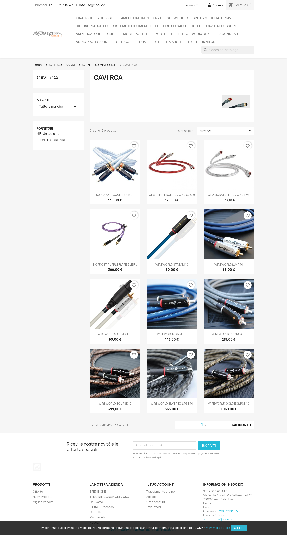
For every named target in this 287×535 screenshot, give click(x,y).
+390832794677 (61, 5)
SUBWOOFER (177, 18)
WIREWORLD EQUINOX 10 (229, 334)
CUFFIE (196, 26)
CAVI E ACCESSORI (221, 26)
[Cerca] (227, 50)
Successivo (242, 425)
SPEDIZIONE (98, 491)
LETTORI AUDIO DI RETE (196, 34)
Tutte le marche (168, 42)
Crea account (155, 502)
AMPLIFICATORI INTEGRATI (141, 18)
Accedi (151, 497)
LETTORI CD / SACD (170, 26)
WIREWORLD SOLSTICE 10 (115, 334)
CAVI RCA (47, 77)
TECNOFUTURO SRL (51, 140)
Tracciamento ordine (160, 491)
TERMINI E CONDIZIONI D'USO (109, 497)
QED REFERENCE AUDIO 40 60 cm (172, 195)
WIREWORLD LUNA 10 (228, 264)
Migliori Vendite (43, 502)
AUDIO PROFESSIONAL (93, 42)
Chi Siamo (96, 502)
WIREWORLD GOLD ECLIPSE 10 (228, 403)
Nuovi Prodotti (42, 497)
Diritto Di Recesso (102, 507)
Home (144, 42)
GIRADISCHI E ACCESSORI (96, 18)
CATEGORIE (125, 42)
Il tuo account (160, 484)
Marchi (43, 100)
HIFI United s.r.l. (48, 134)
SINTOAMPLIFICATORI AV (212, 18)
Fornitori (45, 128)
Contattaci (97, 512)
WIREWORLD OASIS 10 (172, 334)
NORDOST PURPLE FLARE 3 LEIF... (115, 264)
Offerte (38, 491)
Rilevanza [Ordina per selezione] (225, 130)
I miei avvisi (153, 507)
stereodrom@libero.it (218, 519)
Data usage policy (91, 5)
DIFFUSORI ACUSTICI (92, 26)
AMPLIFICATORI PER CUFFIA (97, 34)
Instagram (37, 467)
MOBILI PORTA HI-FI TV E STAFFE (148, 34)
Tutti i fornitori (201, 42)
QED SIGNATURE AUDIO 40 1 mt (228, 195)
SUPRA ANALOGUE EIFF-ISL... (115, 195)
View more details (218, 528)
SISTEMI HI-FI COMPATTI (132, 26)
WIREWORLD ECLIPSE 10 (115, 403)
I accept (239, 528)
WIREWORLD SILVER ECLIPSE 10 (172, 403)
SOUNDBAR (228, 34)
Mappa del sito (99, 517)
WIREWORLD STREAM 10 (171, 264)
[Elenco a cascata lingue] (191, 5)
